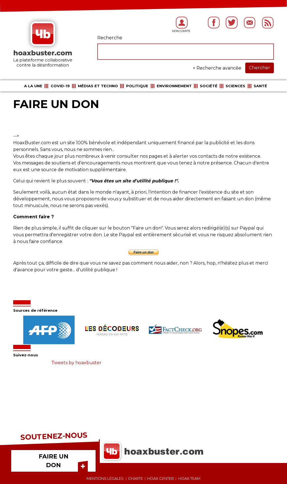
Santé (260, 86)
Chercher (259, 67)
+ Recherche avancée (217, 68)
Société (208, 86)
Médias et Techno (98, 86)
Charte (135, 478)
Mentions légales (105, 478)
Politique (137, 86)
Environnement (174, 86)
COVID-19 (60, 86)
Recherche (109, 37)
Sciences (235, 86)
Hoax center (160, 478)
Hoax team (189, 478)
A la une (33, 86)
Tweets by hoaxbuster (76, 362)
